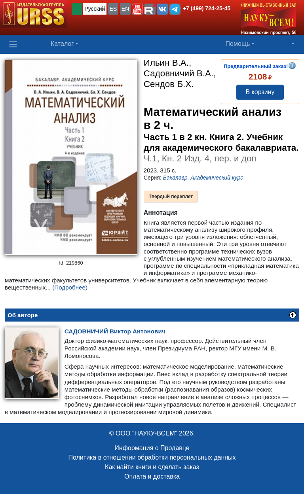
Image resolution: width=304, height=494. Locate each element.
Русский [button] (94, 9)
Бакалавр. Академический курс (203, 177)
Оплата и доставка (152, 476)
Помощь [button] (238, 43)
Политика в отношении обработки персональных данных (152, 457)
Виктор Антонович (115, 331)
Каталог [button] (62, 43)
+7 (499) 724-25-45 (206, 8)
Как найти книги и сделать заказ (152, 467)
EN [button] (125, 9)
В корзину (259, 92)
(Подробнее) (69, 287)
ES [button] (113, 9)
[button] (137, 9)
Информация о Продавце (151, 448)
